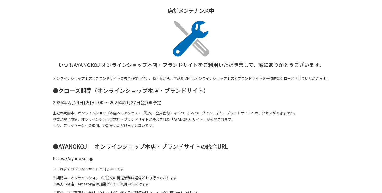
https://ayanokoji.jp (73, 158)
